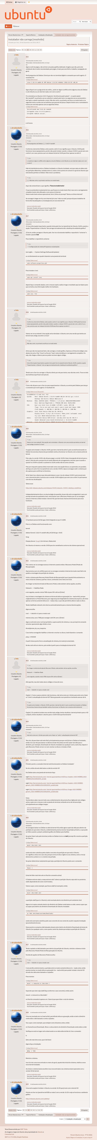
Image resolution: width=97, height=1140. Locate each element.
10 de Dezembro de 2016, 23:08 (38, 660)
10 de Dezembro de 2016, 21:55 (34, 220)
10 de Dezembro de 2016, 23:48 (34, 821)
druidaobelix (17, 128)
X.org (37, 541)
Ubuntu (40, 1132)
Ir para (61, 1119)
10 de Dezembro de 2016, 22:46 (38, 560)
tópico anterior (71, 44)
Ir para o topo (12, 1110)
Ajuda (68, 1137)
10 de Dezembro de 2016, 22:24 (34, 432)
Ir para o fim (12, 50)
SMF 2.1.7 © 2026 (10, 1137)
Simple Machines (22, 1137)
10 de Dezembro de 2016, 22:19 (38, 381)
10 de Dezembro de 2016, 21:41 (34, 133)
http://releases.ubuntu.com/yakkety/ (38, 1099)
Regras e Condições (76, 1137)
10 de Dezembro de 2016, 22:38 (38, 516)
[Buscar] (80, 21)
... (35, 50)
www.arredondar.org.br (34, 206)
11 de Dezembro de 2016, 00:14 (38, 1084)
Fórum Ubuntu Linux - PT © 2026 (81, 1135)
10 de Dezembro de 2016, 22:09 (38, 312)
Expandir (40, 391)
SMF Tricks (23, 1129)
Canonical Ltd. (9, 1134)
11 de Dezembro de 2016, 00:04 (38, 1012)
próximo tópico (83, 44)
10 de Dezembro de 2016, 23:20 (38, 760)
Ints (16, 55)
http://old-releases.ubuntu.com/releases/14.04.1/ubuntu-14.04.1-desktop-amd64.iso (53, 488)
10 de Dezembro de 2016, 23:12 (34, 725)
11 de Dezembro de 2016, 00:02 (38, 944)
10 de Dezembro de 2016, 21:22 (34, 60)
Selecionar (34, 79)
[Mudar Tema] (29, 2)
